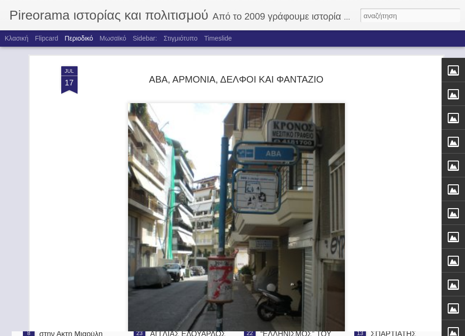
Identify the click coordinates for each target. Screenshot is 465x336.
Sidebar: (145, 38)
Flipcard (46, 38)
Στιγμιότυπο (181, 38)
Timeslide (218, 38)
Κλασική (17, 38)
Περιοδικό (78, 38)
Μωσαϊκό (113, 38)
